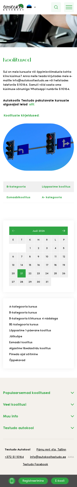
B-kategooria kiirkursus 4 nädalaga (33, 318)
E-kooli (59, 480)
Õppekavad (17, 360)
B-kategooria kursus (23, 312)
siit (31, 104)
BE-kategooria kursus (23, 324)
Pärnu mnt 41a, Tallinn (51, 449)
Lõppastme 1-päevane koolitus (30, 330)
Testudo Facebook (35, 464)
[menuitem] (32, 7)
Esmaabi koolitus (20, 342)
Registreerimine (33, 480)
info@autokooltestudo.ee (30, 80)
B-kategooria (16, 186)
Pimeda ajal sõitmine (23, 354)
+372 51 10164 (14, 457)
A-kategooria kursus (23, 306)
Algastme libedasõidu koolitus (30, 348)
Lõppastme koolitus (56, 186)
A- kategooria (52, 197)
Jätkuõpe (15, 336)
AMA (71, 457)
